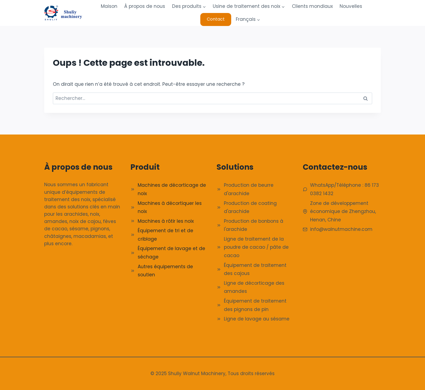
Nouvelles (351, 6)
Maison (109, 6)
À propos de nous (144, 6)
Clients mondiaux (312, 6)
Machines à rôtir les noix (166, 221)
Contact (216, 19)
